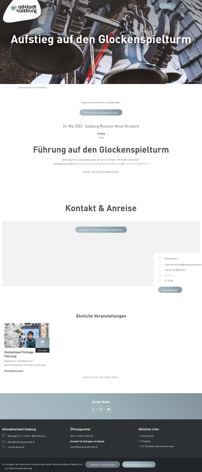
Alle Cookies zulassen (138, 464)
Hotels (167, 5)
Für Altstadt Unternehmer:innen (156, 446)
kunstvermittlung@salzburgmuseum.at (99, 163)
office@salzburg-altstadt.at (21, 441)
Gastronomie (146, 435)
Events (12, 87)
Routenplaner (170, 289)
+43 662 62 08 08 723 (137, 163)
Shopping (144, 441)
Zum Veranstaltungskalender (101, 112)
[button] (133, 6)
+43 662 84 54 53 (16, 447)
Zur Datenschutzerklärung (18, 468)
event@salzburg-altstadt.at (83, 446)
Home (4, 87)
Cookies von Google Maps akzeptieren (101, 229)
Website (169, 275)
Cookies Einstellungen (103, 464)
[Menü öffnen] (194, 6)
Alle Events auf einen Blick (101, 377)
